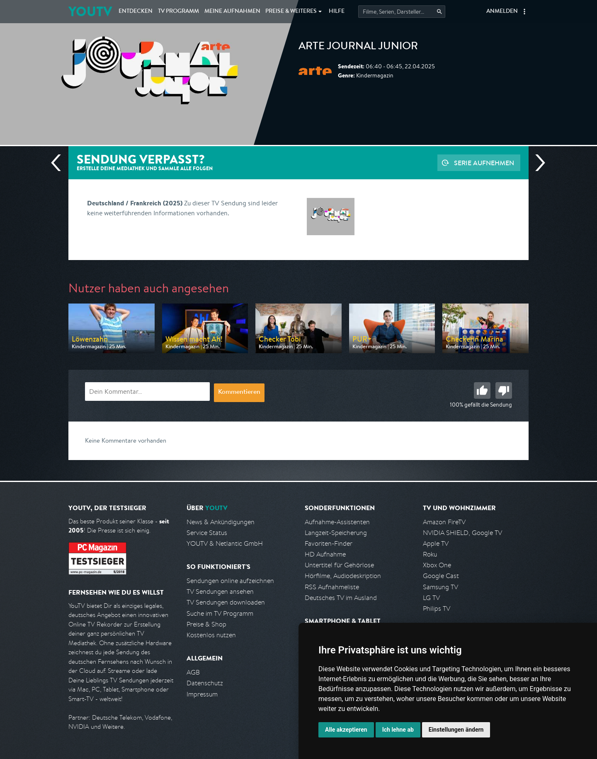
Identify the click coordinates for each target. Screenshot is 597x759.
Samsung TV (440, 587)
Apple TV (436, 543)
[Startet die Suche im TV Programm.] (401, 11)
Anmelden (502, 11)
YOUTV (90, 11)
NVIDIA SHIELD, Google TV (462, 532)
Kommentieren (239, 392)
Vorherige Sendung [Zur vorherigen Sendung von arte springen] (59, 162)
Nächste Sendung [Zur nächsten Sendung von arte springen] (537, 162)
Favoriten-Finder (328, 543)
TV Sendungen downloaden (226, 602)
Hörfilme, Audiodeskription (343, 575)
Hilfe (337, 11)
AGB (193, 672)
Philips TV (436, 608)
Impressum (202, 694)
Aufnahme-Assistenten (337, 522)
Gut (482, 390)
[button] (524, 11)
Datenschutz (205, 683)
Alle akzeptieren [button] (346, 729)
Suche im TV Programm (220, 613)
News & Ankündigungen (221, 522)
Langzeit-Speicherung (336, 532)
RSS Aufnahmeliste (332, 587)
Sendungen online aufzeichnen (230, 580)
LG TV (431, 597)
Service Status (207, 532)
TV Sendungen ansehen (220, 591)
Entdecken (136, 11)
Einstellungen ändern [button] (456, 729)
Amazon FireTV (444, 522)
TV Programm (178, 11)
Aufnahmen (232, 11)
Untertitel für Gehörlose (339, 565)
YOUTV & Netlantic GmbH (225, 543)
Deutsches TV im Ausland (341, 597)
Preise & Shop (206, 624)
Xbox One (437, 565)
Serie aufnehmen (484, 162)
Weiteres (291, 11)
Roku (430, 554)
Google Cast (441, 575)
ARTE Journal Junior (358, 47)
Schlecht (503, 390)
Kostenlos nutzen (211, 635)
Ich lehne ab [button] (398, 729)
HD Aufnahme (325, 554)
